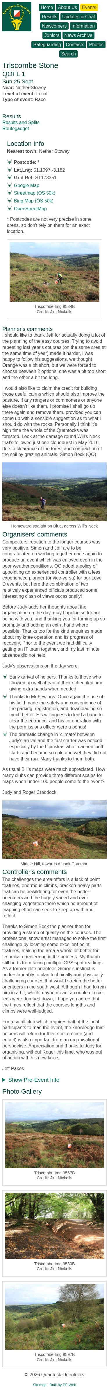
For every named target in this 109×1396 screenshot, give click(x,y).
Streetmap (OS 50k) (34, 193)
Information (83, 26)
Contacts (75, 44)
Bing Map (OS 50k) (33, 200)
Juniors (52, 35)
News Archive (78, 35)
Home (47, 7)
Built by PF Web (62, 1385)
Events (89, 7)
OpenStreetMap (30, 208)
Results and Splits (21, 122)
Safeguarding (47, 44)
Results (49, 16)
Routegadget (15, 128)
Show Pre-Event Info (33, 1080)
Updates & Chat (78, 16)
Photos (96, 44)
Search (68, 53)
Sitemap (40, 1385)
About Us (67, 7)
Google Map (26, 185)
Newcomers (54, 26)
